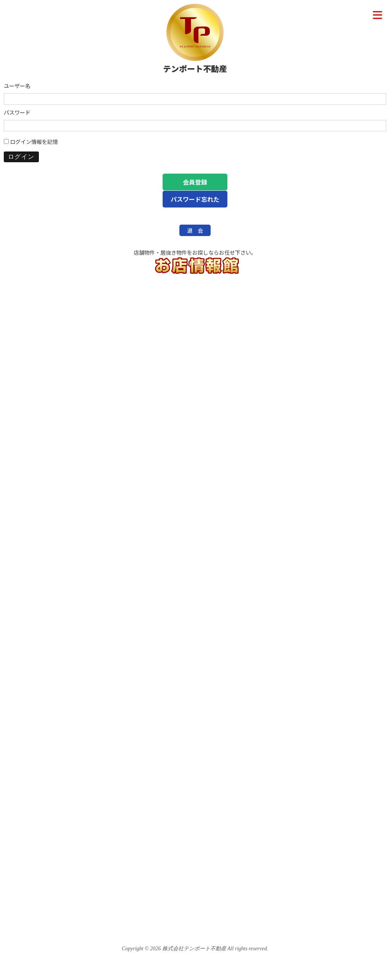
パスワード (17, 112)
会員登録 (195, 182)
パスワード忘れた (195, 199)
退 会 (195, 230)
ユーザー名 (17, 85)
